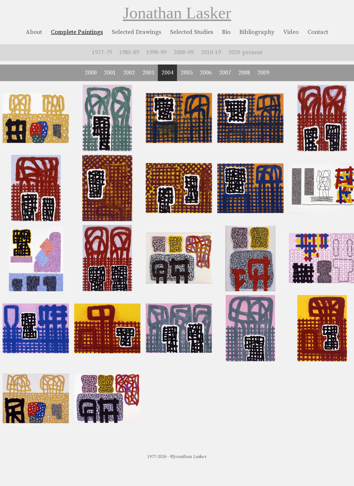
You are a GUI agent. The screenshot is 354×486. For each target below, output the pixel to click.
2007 (225, 72)
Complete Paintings (77, 32)
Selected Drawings (136, 32)
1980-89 (129, 52)
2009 (263, 72)
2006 (206, 72)
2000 (91, 72)
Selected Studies (191, 32)
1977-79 (102, 52)
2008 (244, 72)
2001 (110, 72)
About (34, 32)
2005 (186, 72)
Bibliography (256, 32)
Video (291, 32)
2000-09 (184, 52)
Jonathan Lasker (177, 13)
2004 (167, 72)
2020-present (245, 52)
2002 (129, 72)
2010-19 (211, 52)
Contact (318, 32)
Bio (226, 32)
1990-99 (156, 52)
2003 (148, 72)
